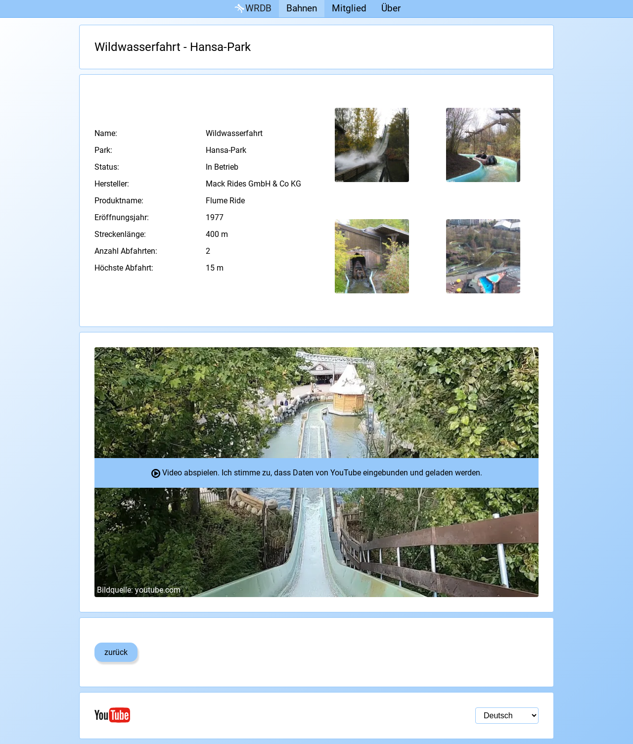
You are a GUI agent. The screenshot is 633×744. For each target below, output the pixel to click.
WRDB (252, 8)
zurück (116, 652)
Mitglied (349, 8)
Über (391, 8)
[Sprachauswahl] (507, 715)
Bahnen (301, 8)
